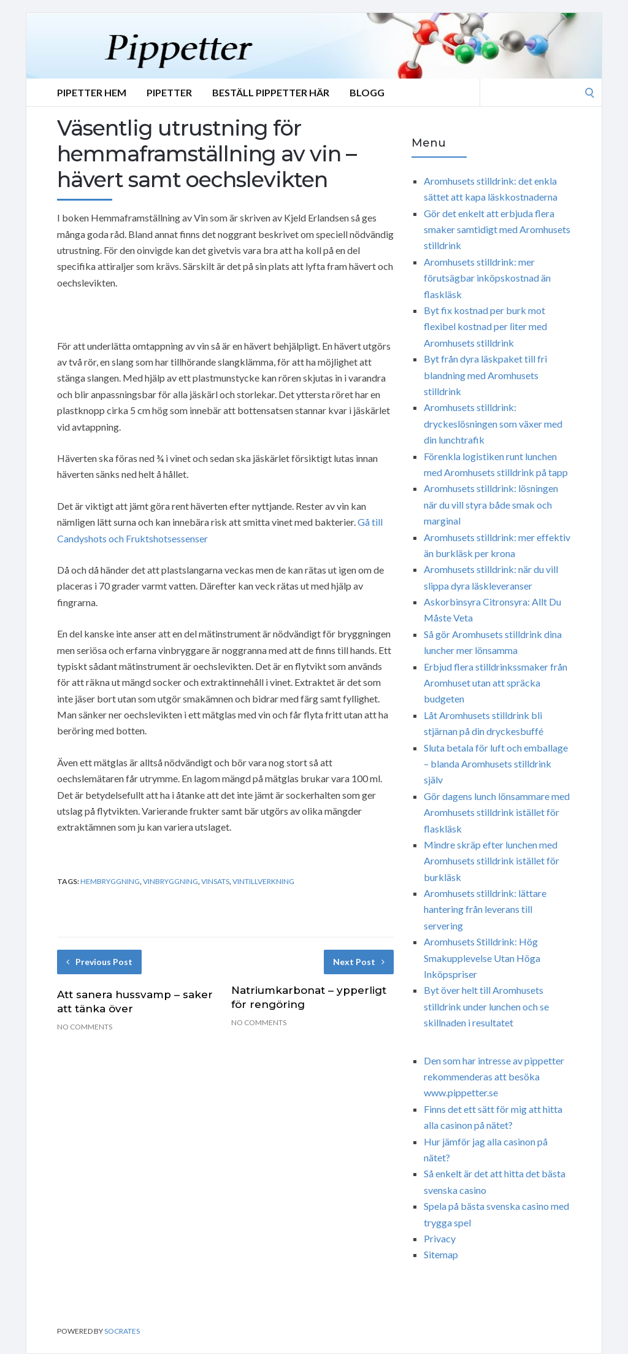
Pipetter (169, 92)
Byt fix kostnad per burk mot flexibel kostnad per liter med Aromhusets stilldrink (485, 326)
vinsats (215, 881)
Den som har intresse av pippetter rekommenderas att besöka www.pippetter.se (494, 1077)
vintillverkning (263, 881)
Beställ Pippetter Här (270, 92)
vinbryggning (170, 881)
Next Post (359, 961)
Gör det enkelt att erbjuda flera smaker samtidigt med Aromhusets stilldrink (497, 229)
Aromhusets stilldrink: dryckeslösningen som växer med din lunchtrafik (493, 423)
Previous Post (99, 961)
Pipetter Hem (91, 92)
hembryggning (110, 881)
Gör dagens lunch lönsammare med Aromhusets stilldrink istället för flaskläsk (497, 812)
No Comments (84, 1026)
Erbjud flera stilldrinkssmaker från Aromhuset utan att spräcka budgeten (495, 683)
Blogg (367, 92)
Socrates (122, 1331)
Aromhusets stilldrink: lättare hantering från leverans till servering (485, 909)
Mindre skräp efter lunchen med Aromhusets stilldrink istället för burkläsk (491, 861)
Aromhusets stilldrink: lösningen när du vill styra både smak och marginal (491, 504)
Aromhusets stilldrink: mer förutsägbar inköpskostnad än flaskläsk (487, 278)
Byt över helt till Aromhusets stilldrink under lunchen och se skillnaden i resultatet (486, 1006)
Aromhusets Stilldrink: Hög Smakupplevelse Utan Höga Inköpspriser (482, 958)
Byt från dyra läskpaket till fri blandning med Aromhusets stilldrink (485, 375)
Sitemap (441, 1254)
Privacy (440, 1238)
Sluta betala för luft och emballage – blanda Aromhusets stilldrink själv (496, 764)
